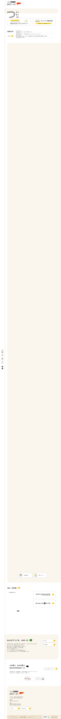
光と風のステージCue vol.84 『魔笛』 (22, 31)
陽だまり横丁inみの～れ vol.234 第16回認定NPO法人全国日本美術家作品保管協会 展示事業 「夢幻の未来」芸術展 (31, 37)
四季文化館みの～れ (12, 592)
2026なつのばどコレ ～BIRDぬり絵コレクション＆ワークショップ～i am (28, 33)
